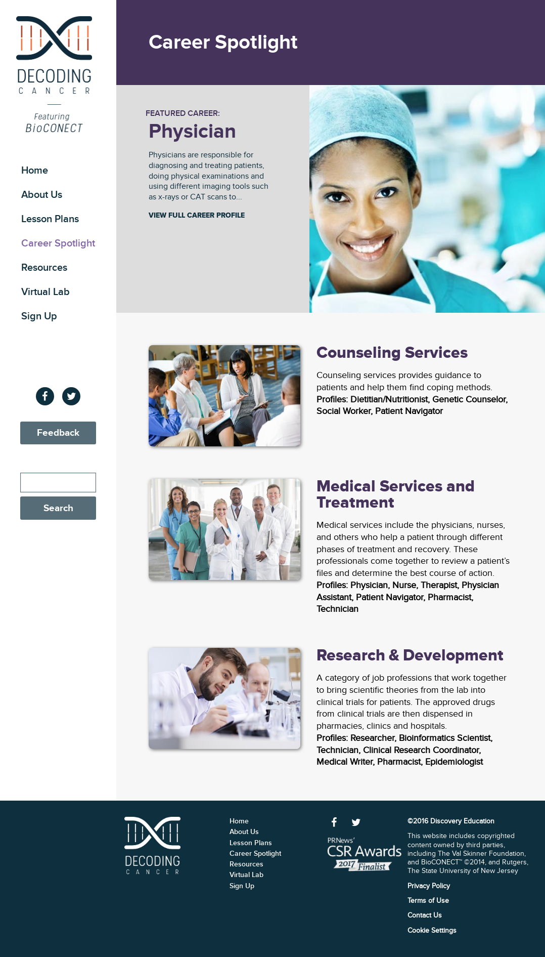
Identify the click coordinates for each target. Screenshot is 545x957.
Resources (44, 268)
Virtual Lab (45, 292)
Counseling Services (392, 353)
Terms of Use (428, 900)
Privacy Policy (428, 886)
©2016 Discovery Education (450, 821)
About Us (41, 195)
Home (34, 170)
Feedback (58, 433)
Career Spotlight (58, 243)
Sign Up (39, 316)
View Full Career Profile (197, 216)
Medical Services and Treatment (395, 495)
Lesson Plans (50, 219)
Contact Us (424, 915)
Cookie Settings (432, 930)
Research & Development (410, 655)
